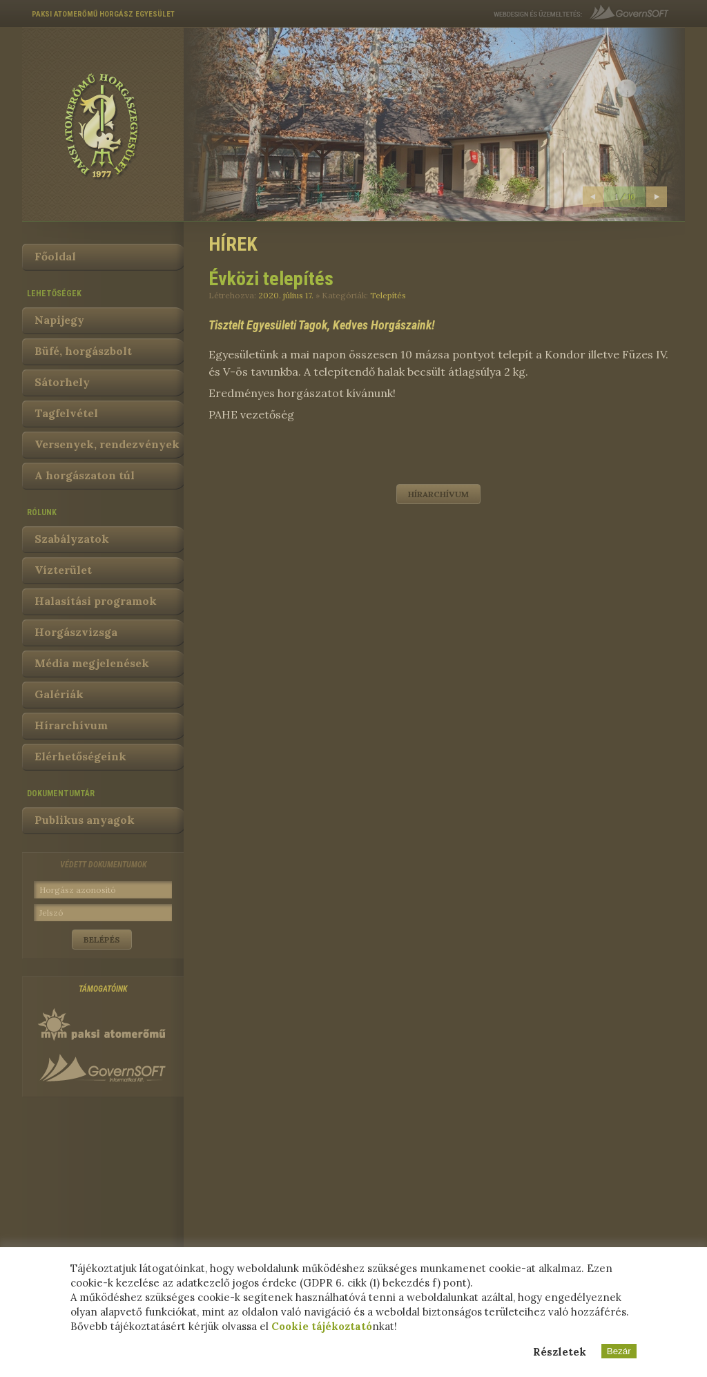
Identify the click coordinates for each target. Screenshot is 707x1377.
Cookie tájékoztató (321, 1326)
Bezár (619, 1351)
